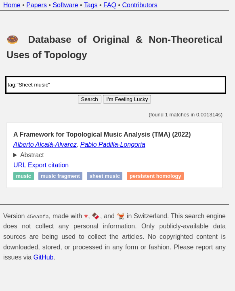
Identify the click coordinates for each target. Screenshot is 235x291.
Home (12, 5)
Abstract (32, 155)
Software (65, 5)
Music (23, 176)
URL (19, 165)
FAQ (109, 5)
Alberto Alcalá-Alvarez (45, 144)
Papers (36, 5)
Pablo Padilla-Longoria (112, 144)
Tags (91, 5)
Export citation (48, 165)
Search (89, 99)
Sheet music (105, 176)
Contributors (139, 5)
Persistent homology (155, 176)
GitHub (44, 257)
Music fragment (60, 176)
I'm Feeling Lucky (127, 99)
